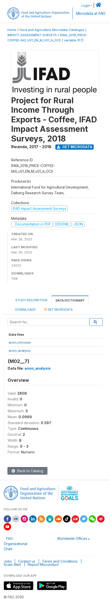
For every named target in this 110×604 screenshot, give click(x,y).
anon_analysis (20, 351)
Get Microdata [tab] (58, 309)
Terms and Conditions (60, 561)
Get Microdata (74, 147)
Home (11, 30)
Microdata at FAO (90, 13)
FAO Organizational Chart (15, 543)
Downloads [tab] (25, 309)
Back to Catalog (27, 471)
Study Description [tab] (31, 300)
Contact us (26, 561)
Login (86, 5)
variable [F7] (73, 40)
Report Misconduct (43, 564)
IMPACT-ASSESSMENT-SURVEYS (32, 35)
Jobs (8, 561)
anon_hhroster (20, 342)
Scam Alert (12, 564)
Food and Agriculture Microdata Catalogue (52, 30)
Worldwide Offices (72, 538)
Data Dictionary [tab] (70, 300)
